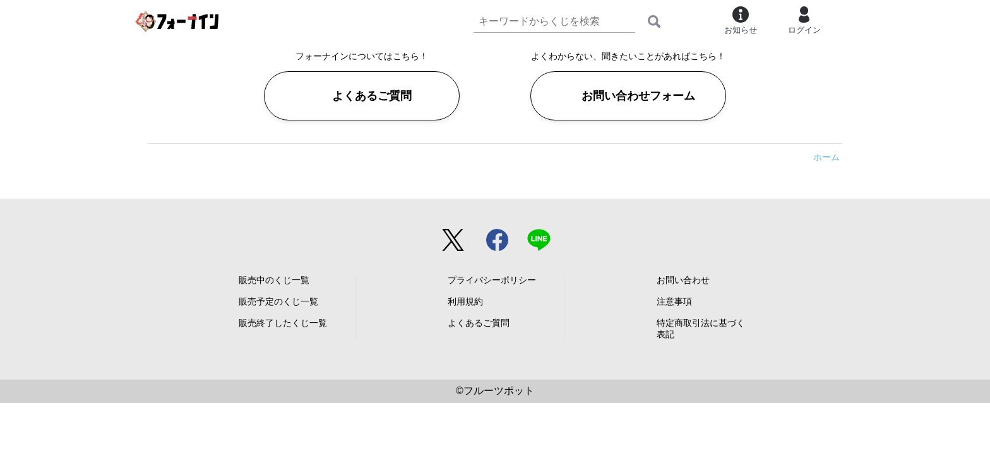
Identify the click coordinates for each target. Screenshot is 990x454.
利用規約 (465, 301)
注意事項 (674, 301)
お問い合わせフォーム (638, 96)
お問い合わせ (683, 280)
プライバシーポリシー (492, 280)
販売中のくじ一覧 (274, 280)
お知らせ (740, 20)
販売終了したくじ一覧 (283, 323)
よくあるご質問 (372, 96)
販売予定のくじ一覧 (278, 301)
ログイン (804, 20)
